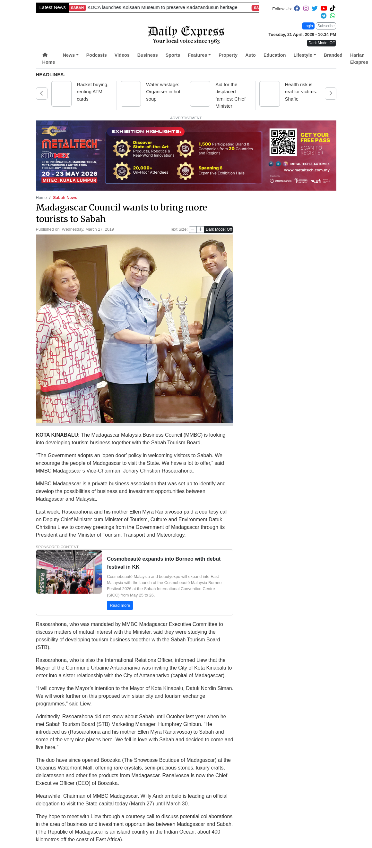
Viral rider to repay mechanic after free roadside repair (74, 7)
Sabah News (65, 197)
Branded (333, 55)
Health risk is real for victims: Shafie (302, 92)
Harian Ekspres (359, 59)
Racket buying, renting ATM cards (92, 92)
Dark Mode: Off (219, 229)
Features (197, 55)
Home (48, 59)
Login (308, 26)
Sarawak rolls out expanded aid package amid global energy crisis (240, 7)
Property (228, 55)
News (69, 55)
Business (147, 55)
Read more (120, 604)
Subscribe (325, 26)
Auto (250, 55)
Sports (173, 55)
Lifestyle (302, 55)
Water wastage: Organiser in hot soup (163, 92)
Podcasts (96, 55)
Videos (122, 55)
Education (275, 55)
